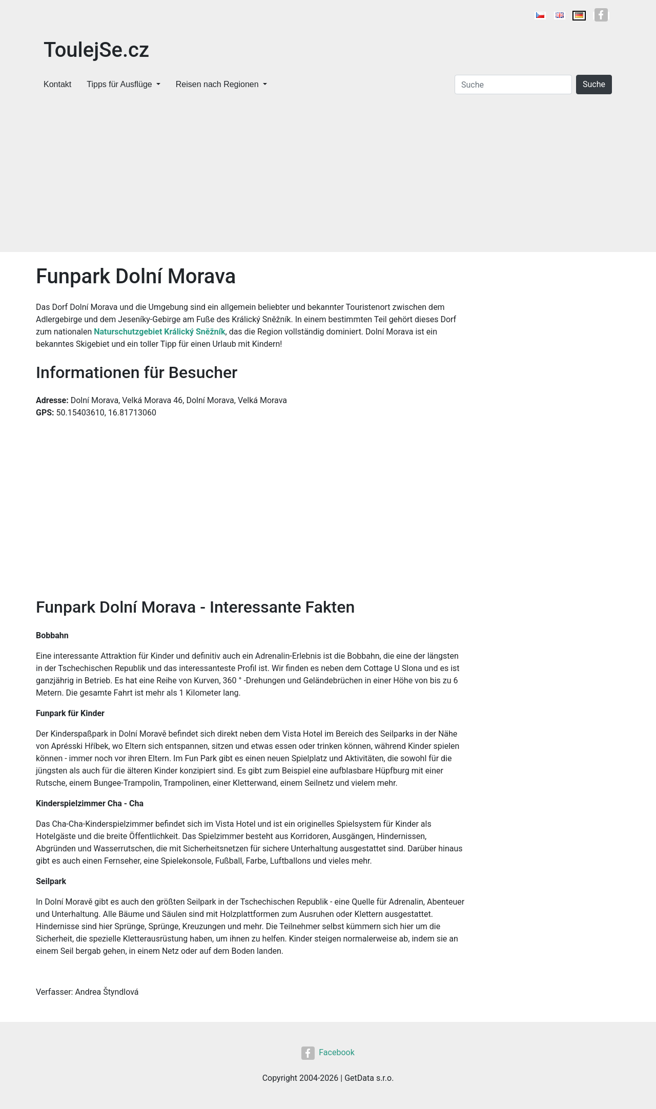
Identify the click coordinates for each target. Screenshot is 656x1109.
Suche (594, 84)
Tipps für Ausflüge (119, 84)
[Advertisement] (328, 175)
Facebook (327, 1052)
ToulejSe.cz (96, 50)
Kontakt (57, 84)
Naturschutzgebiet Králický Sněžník (159, 332)
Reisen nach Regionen (217, 84)
